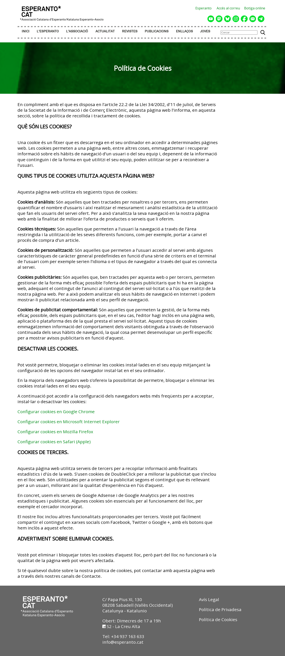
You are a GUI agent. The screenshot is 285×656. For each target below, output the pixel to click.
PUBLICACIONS (156, 31)
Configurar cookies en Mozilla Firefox (55, 431)
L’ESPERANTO (48, 31)
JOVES (205, 31)
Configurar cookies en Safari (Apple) (54, 442)
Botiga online (254, 8)
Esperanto (203, 8)
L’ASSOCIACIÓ (77, 31)
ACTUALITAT (105, 31)
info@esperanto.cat (122, 642)
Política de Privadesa (220, 609)
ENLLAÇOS (184, 31)
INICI (25, 31)
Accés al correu (228, 8)
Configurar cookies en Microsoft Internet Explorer (69, 421)
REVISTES (129, 31)
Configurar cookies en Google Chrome (56, 411)
